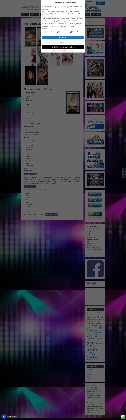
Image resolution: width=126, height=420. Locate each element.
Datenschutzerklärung (73, 24)
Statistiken (61, 31)
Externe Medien (75, 31)
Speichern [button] (63, 42)
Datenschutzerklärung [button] (63, 50)
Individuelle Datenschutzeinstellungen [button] (63, 47)
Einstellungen (66, 26)
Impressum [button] (72, 50)
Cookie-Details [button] (55, 50)
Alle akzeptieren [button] (63, 37)
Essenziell (48, 31)
